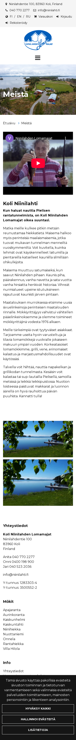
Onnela (9, 639)
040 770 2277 (20, 10)
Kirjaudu (66, 16)
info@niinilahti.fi (49, 10)
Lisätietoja (38, 730)
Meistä (26, 123)
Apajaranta (11, 610)
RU (28, 16)
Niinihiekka (11, 629)
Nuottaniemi (13, 634)
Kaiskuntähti (13, 624)
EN (19, 16)
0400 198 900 (23, 562)
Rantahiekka (13, 644)
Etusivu (9, 123)
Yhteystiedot (13, 671)
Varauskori (46, 16)
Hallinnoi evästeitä (38, 719)
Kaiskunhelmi (14, 620)
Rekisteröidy (18, 23)
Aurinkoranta (14, 615)
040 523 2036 (20, 567)
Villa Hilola (11, 649)
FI (11, 16)
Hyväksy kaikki (38, 708)
